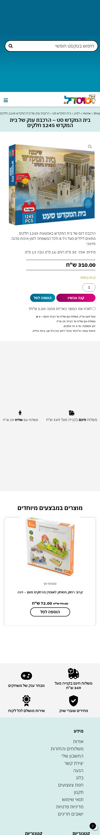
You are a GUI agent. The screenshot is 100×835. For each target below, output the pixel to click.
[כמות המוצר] (88, 287)
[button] (5, 100)
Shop (97, 113)
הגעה (78, 770)
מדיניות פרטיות (69, 807)
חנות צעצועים (70, 785)
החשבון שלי (72, 756)
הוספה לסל (43, 298)
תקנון (78, 792)
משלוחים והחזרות (67, 749)
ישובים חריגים (70, 814)
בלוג (79, 778)
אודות (78, 741)
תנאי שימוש (72, 799)
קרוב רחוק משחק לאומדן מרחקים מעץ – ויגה (50, 592)
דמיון (77, 113)
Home (86, 113)
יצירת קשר (73, 763)
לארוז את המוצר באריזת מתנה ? (62, 308)
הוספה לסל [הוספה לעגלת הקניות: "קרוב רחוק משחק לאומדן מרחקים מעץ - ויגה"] (50, 611)
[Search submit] (10, 45)
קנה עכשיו (76, 298)
